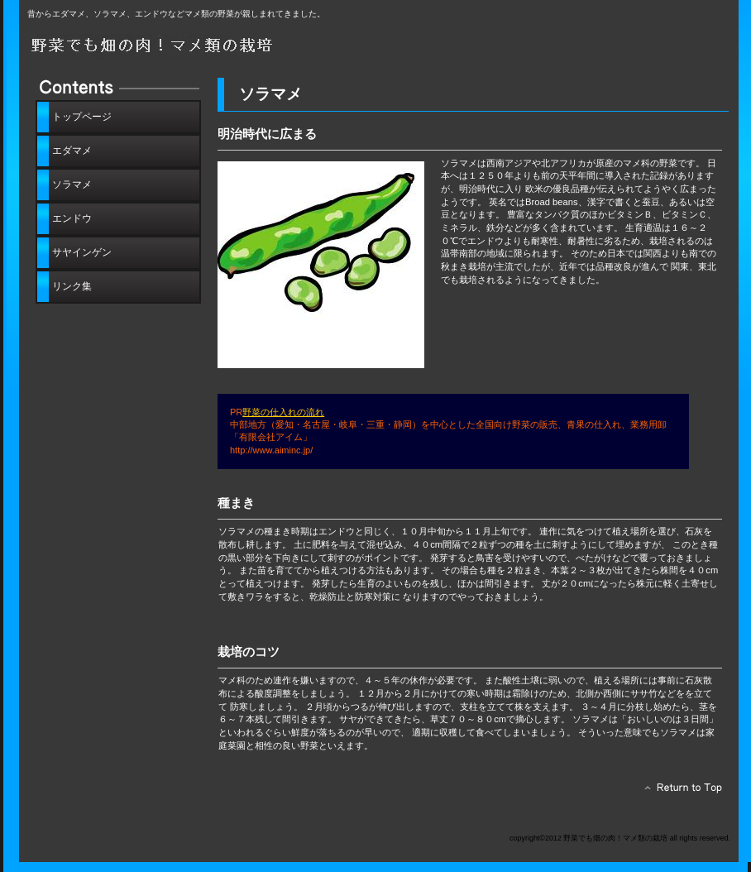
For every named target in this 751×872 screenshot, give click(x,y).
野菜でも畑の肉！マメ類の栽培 (213, 47)
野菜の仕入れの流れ (283, 412)
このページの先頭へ (678, 791)
